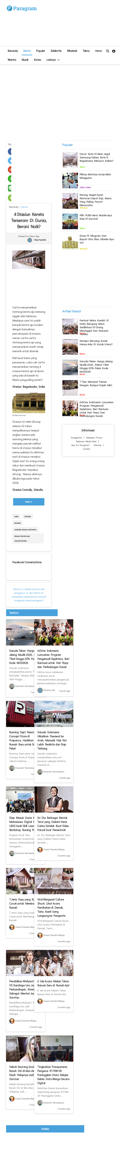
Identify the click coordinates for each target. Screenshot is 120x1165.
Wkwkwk (72, 51)
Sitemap (97, 445)
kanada (17, 523)
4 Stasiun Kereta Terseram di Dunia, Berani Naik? (28, 220)
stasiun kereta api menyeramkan (22, 538)
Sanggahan (76, 437)
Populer (40, 51)
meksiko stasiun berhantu (25, 529)
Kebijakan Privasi (94, 437)
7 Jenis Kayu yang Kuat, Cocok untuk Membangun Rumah (24, 903)
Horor (98, 51)
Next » (28, 501)
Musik (25, 60)
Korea (37, 60)
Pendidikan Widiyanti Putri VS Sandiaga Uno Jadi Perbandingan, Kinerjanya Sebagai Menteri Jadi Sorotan (25, 989)
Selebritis (56, 51)
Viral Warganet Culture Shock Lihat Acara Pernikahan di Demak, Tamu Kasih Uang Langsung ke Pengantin (51, 908)
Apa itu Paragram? (80, 445)
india (16, 516)
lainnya (52, 60)
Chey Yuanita (40, 239)
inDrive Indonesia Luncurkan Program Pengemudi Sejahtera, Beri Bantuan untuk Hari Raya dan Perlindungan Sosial (53, 659)
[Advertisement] (74, 24)
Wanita (12, 60)
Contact (86, 448)
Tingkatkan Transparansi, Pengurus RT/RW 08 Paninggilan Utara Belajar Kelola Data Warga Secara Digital (53, 1075)
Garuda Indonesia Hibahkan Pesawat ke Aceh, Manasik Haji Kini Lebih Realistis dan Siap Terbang (52, 740)
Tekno (86, 51)
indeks (45, 1129)
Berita (27, 51)
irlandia (27, 516)
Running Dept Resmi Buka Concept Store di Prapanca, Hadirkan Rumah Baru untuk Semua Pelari (25, 740)
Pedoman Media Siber (86, 441)
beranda (13, 51)
